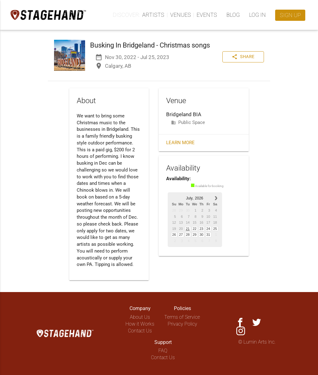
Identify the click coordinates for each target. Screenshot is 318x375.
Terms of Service (182, 317)
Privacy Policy (182, 324)
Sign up (290, 15)
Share (243, 56)
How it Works (139, 324)
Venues (180, 14)
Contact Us (140, 331)
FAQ (162, 351)
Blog (233, 14)
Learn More (180, 142)
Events (207, 14)
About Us (140, 317)
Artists (153, 14)
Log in (257, 14)
